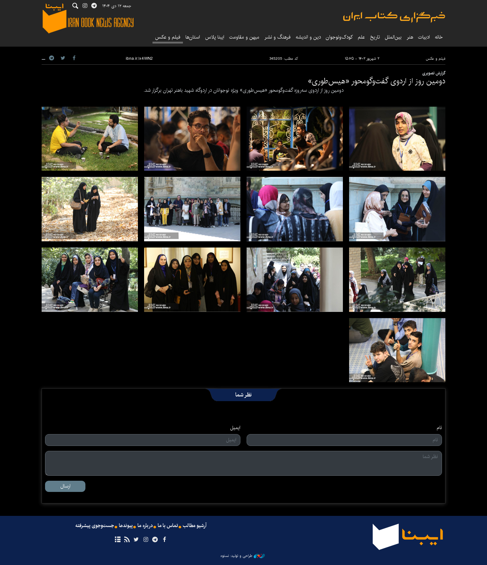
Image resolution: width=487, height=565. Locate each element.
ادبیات (424, 37)
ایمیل (235, 428)
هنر (410, 37)
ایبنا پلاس (214, 37)
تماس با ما (168, 526)
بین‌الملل (393, 37)
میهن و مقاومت (244, 37)
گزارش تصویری (433, 73)
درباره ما (145, 526)
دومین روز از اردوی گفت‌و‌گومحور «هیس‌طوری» (376, 81)
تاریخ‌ (375, 37)
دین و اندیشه (308, 37)
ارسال (65, 486)
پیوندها (126, 526)
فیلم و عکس (167, 37)
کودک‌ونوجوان (339, 37)
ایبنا (394, 17)
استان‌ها (192, 37)
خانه (439, 37)
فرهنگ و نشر (277, 37)
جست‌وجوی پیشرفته (94, 526)
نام (439, 428)
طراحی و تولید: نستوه (243, 556)
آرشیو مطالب (195, 526)
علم (361, 37)
